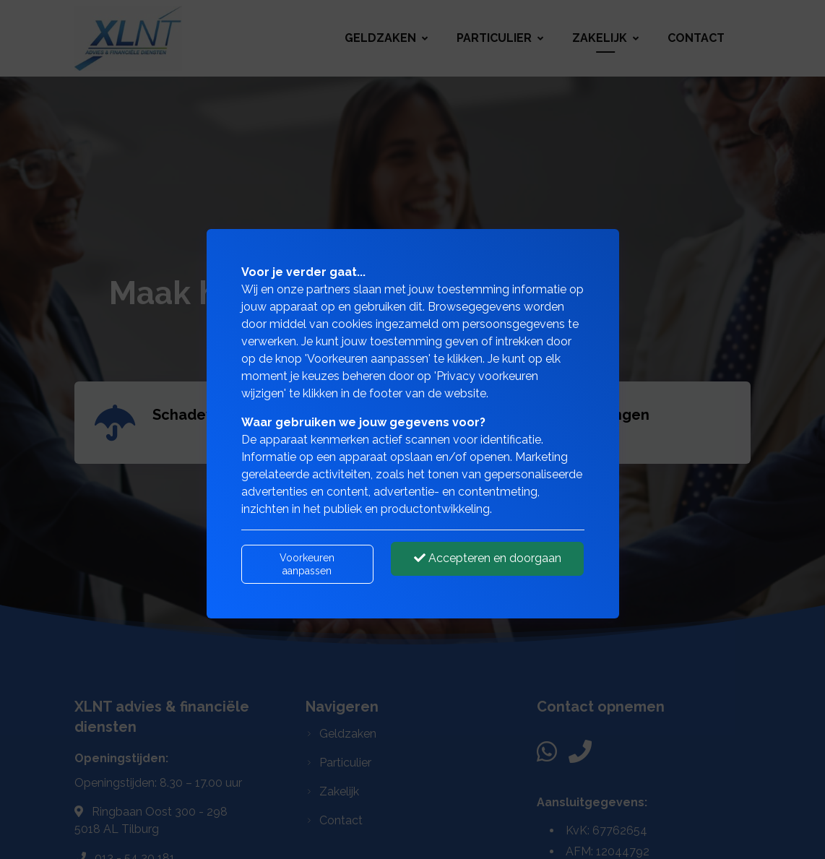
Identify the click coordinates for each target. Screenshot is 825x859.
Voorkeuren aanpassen (307, 564)
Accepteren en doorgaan (487, 558)
